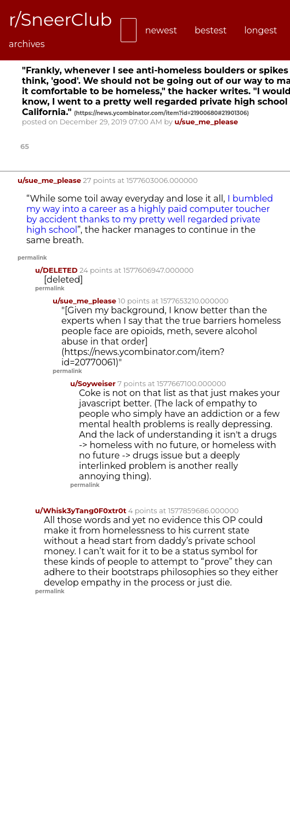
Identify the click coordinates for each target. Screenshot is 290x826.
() (161, 113)
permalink (32, 257)
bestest (210, 30)
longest (260, 30)
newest (161, 30)
